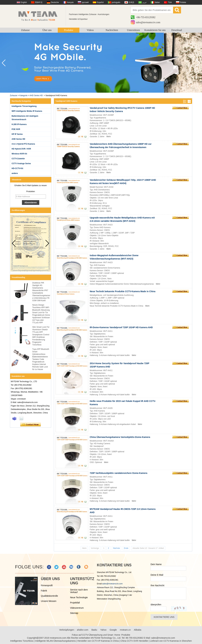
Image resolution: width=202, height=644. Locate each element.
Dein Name (156, 564)
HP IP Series (17, 134)
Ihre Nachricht (157, 585)
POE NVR (16, 129)
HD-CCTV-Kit (17, 168)
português (116, 2)
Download (176, 30)
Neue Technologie (79, 597)
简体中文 (39, 2)
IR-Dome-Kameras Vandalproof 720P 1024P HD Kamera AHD (121, 327)
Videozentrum (77, 608)
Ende (126, 548)
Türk (170, 2)
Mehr (109, 136)
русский (85, 2)
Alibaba (137, 630)
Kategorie (23, 95)
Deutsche (55, 2)
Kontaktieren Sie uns (155, 30)
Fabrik (44, 590)
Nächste (116, 548)
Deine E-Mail (157, 575)
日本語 (131, 2)
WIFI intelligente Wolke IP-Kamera (27, 111)
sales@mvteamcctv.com (148, 22)
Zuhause (25, 30)
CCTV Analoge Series (21, 163)
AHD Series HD (36, 95)
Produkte (68, 30)
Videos (90, 30)
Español (100, 2)
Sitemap (74, 613)
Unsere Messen (48, 601)
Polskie (183, 2)
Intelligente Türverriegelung (24, 106)
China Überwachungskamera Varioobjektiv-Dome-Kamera (120, 437)
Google (113, 630)
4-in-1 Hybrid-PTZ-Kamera (23, 144)
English (24, 2)
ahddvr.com (82, 630)
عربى (144, 2)
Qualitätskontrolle (49, 596)
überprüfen (156, 604)
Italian (157, 2)
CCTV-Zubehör (18, 159)
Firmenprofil (47, 585)
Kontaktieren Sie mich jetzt (30, 425)
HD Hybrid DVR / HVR (21, 149)
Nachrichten (112, 30)
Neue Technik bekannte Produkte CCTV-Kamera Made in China (122, 291)
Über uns (47, 30)
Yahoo (103, 630)
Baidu (94, 630)
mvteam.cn (125, 630)
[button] (198, 63)
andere (15, 173)
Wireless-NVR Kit (19, 154)
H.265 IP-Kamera (19, 124)
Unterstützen (133, 30)
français (70, 2)
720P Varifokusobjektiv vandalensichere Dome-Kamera (118, 473)
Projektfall (75, 602)
